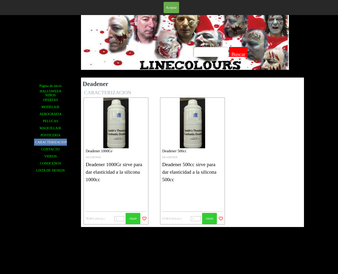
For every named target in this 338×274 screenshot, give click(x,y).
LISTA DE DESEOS (50, 170)
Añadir (133, 218)
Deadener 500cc (174, 151)
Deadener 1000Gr (99, 151)
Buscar (238, 54)
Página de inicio (50, 86)
